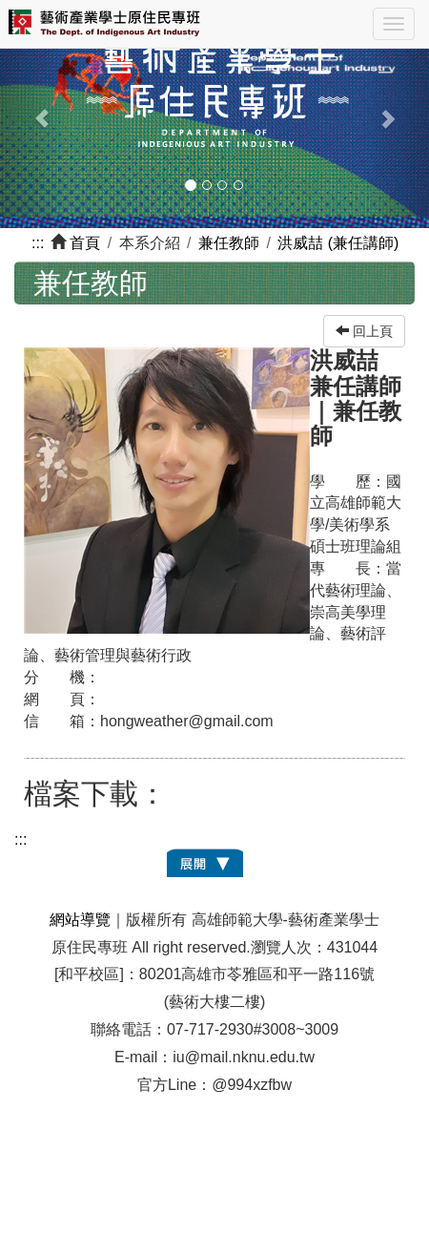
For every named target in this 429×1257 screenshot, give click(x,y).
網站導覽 (80, 919)
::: (37, 243)
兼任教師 (228, 243)
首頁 (85, 243)
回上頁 (364, 331)
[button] (32, 108)
